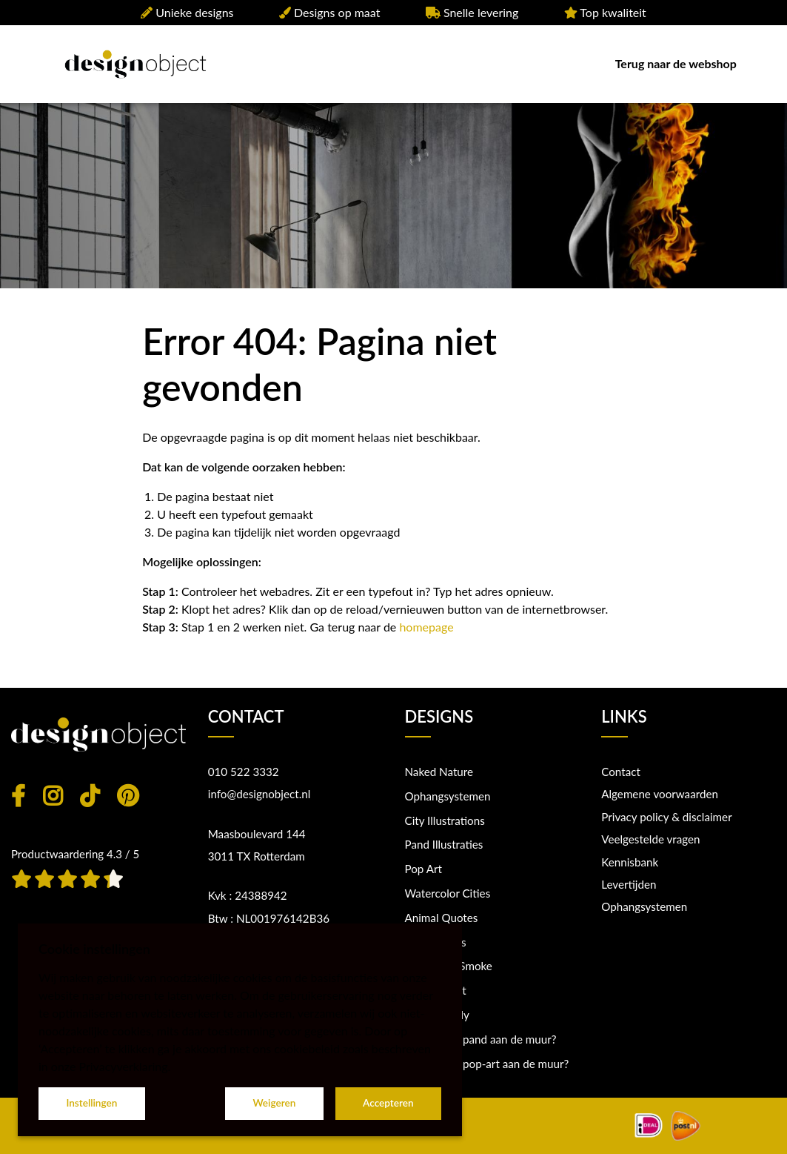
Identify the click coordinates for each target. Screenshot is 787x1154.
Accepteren (388, 1103)
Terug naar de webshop (676, 63)
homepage (426, 627)
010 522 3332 (243, 771)
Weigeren (273, 1103)
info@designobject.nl (259, 793)
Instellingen (91, 1103)
